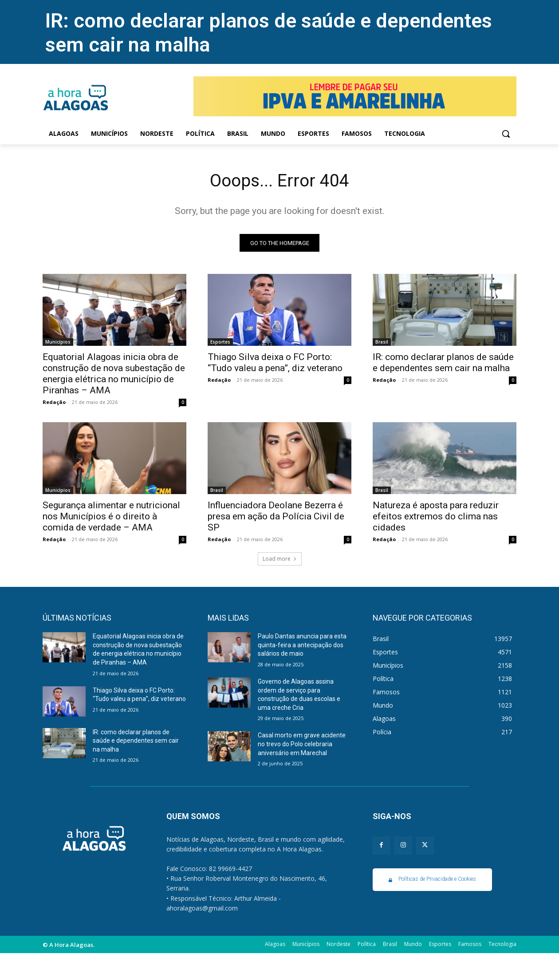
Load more (280, 559)
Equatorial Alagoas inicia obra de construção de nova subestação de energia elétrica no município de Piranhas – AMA (114, 374)
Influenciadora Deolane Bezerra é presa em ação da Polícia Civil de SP (276, 517)
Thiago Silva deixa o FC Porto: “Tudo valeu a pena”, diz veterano (275, 363)
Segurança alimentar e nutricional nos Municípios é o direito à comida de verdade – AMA (111, 517)
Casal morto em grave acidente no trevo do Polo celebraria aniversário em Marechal (302, 744)
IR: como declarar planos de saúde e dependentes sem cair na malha (443, 363)
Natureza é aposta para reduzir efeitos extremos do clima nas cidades (436, 517)
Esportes (220, 343)
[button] (505, 133)
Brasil (381, 343)
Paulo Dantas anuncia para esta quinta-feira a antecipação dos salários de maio (302, 645)
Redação (54, 403)
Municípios (58, 343)
